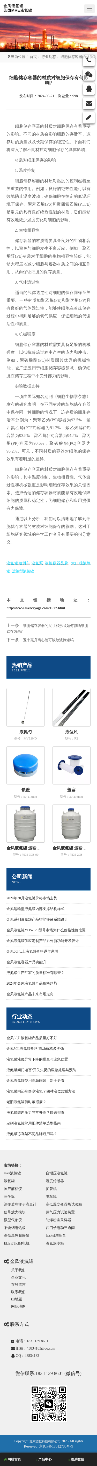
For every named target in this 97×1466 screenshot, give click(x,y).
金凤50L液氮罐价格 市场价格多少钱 (35, 1049)
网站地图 (18, 1306)
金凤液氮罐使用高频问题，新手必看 (35, 1081)
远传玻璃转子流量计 (20, 1204)
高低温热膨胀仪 (16, 1236)
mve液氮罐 (12, 1173)
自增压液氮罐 (57, 1173)
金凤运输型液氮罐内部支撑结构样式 (35, 909)
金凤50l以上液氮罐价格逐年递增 (32, 951)
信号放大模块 (15, 1212)
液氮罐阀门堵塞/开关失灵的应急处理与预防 (41, 1070)
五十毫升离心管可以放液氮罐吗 (48, 640)
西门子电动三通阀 (60, 1228)
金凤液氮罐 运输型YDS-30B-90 (25, 848)
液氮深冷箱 (55, 1243)
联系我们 (18, 1292)
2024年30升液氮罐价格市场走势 (31, 898)
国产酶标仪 (13, 1189)
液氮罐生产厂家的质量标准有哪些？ (35, 973)
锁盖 (25, 790)
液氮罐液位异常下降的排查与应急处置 (37, 1059)
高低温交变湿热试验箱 (64, 1204)
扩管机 (51, 1189)
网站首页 (12, 1459)
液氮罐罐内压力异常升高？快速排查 (35, 1113)
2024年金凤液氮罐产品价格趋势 (31, 983)
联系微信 (76, 1459)
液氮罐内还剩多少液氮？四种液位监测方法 (40, 1091)
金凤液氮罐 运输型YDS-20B (72, 848)
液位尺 (71, 732)
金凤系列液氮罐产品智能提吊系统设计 (37, 919)
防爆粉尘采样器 (58, 1220)
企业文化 (18, 1277)
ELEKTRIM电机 (16, 1243)
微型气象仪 (13, 1220)
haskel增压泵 (56, 1236)
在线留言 (18, 1285)
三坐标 (9, 1197)
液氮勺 (25, 732)
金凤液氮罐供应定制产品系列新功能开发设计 (42, 941)
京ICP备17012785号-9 (56, 1446)
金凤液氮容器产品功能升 (26, 962)
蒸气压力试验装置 (60, 1212)
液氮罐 (9, 1181)
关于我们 (18, 1270)
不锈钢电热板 (15, 1228)
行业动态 (48, 57)
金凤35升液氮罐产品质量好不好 (31, 1038)
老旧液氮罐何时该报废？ (26, 1102)
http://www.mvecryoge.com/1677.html (35, 608)
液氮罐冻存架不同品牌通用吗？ (31, 1134)
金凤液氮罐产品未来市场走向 (30, 994)
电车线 (51, 1197)
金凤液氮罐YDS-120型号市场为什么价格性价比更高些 (49, 930)
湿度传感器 (55, 1181)
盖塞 (71, 790)
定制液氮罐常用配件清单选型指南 (33, 1123)
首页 (33, 57)
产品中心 (44, 1459)
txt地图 (16, 1299)
